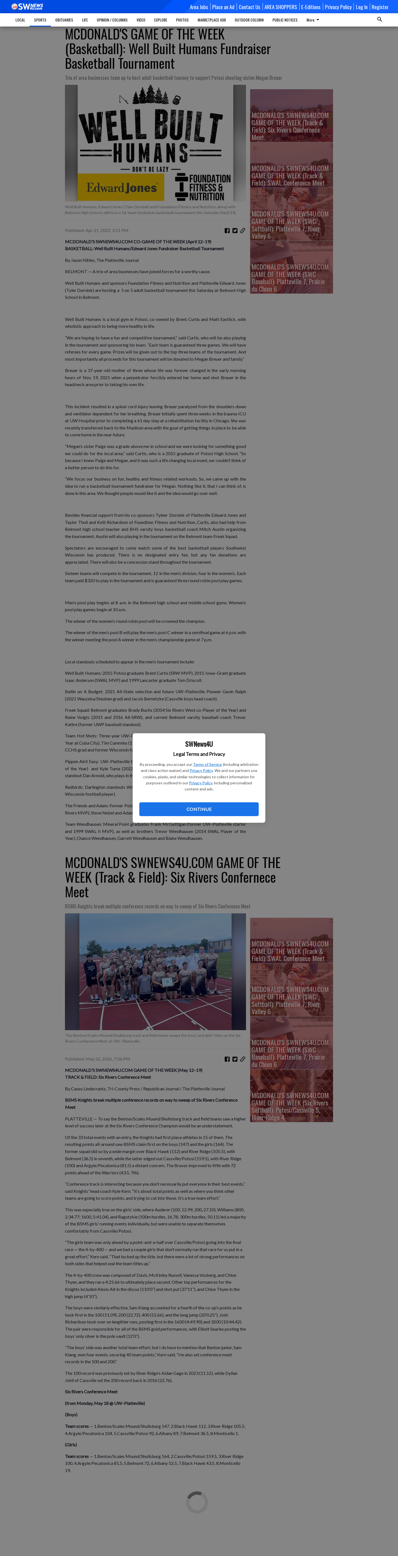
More (314, 19)
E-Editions (311, 6)
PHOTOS (182, 20)
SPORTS (40, 20)
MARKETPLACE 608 (212, 20)
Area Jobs (199, 6)
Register (380, 6)
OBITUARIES (64, 20)
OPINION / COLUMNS (112, 20)
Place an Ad (223, 6)
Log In (362, 6)
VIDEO (141, 20)
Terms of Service (207, 764)
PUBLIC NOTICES (285, 20)
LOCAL (20, 20)
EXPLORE (160, 20)
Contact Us (249, 6)
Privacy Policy (201, 770)
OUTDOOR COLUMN (249, 20)
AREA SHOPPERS (281, 6)
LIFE (85, 20)
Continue (199, 809)
